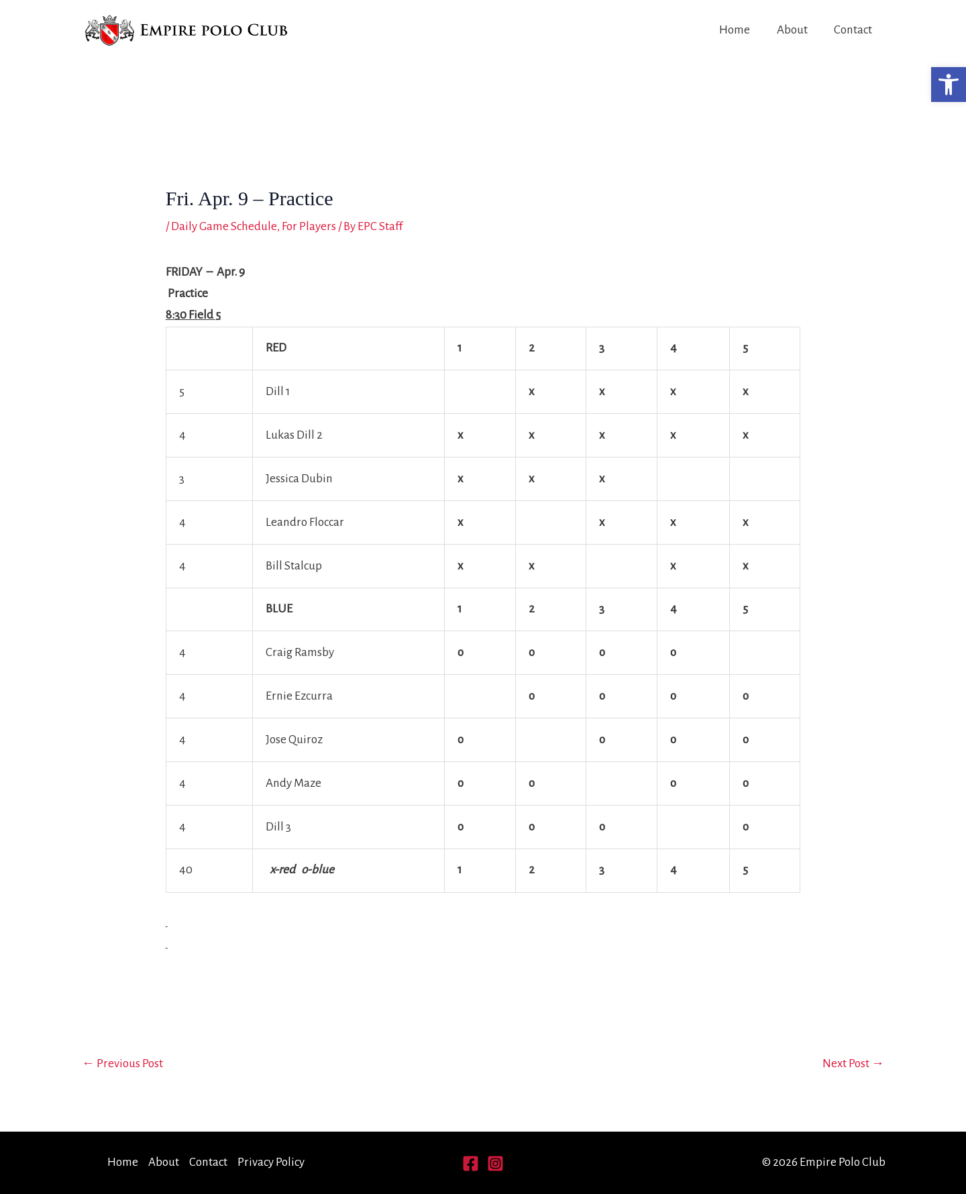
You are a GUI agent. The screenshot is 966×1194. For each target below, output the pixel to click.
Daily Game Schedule (223, 226)
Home (737, 29)
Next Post (853, 1063)
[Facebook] (470, 1163)
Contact (854, 29)
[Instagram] (495, 1163)
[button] (948, 84)
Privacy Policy (271, 1162)
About (793, 29)
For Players (308, 226)
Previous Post (122, 1063)
